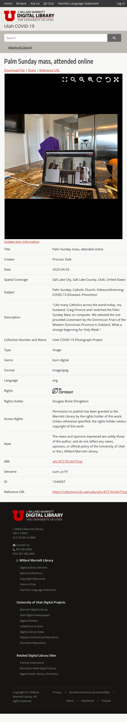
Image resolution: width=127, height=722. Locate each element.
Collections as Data (31, 626)
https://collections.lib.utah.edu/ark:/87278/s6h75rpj (89, 492)
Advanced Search (20, 47)
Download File (14, 70)
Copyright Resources (32, 578)
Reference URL (49, 70)
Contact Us (21, 545)
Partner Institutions (32, 662)
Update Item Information (21, 242)
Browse (21, 3)
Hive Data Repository (33, 643)
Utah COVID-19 (19, 26)
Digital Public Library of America (39, 674)
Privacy (57, 692)
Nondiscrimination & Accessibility (89, 692)
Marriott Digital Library (34, 609)
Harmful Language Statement (78, 3)
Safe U (70, 701)
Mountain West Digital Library (38, 668)
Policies (106, 701)
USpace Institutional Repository (39, 637)
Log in (121, 3)
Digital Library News (32, 632)
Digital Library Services (33, 567)
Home (8, 3)
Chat (49, 3)
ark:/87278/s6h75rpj (67, 461)
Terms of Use (28, 584)
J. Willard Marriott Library (28, 529)
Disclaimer (88, 701)
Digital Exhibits (29, 620)
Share (32, 70)
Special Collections (31, 573)
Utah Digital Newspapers (35, 615)
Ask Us (35, 3)
